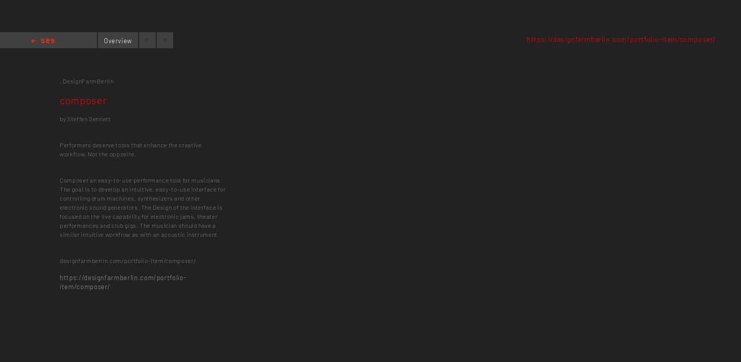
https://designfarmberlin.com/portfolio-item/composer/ (621, 39)
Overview (118, 41)
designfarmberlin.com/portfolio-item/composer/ (128, 260)
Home (43, 41)
